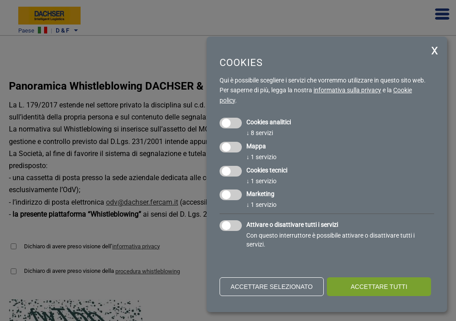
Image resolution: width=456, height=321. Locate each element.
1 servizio (261, 156)
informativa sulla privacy (347, 90)
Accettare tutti (378, 286)
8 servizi (259, 132)
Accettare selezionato (272, 286)
